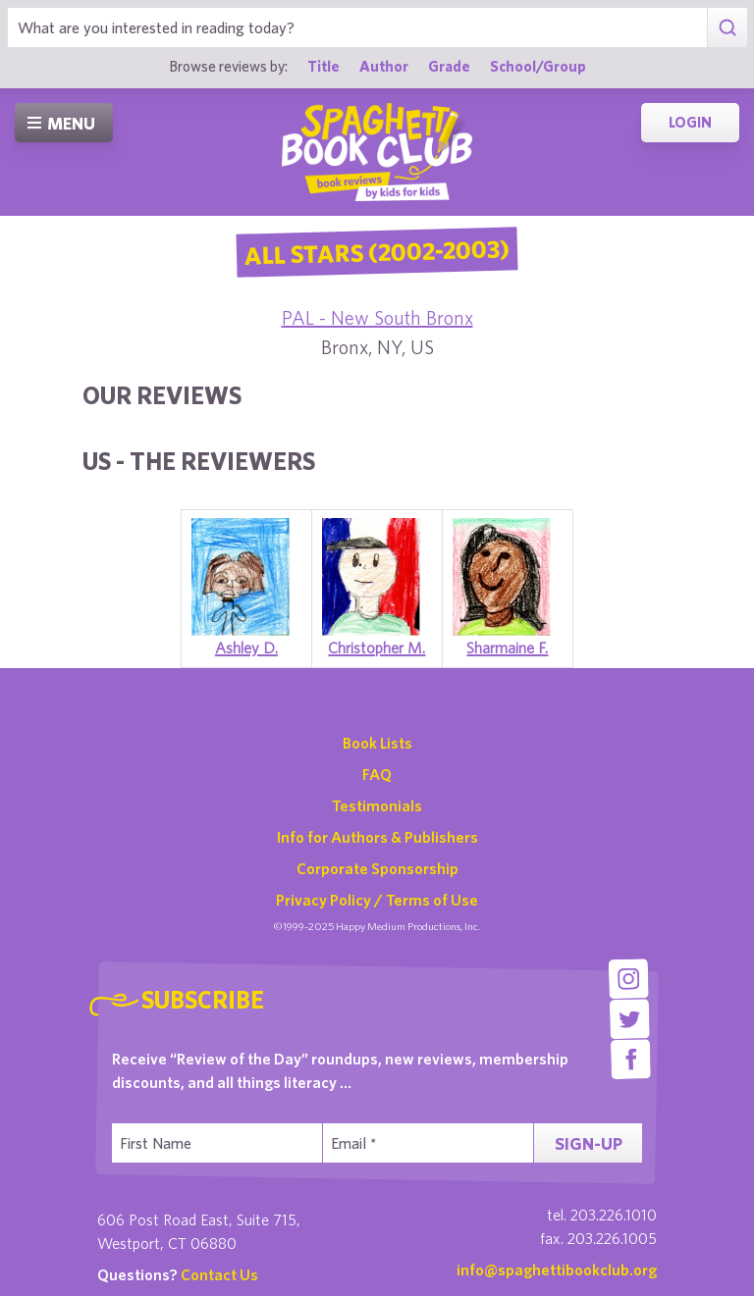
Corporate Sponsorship (377, 868)
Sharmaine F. (507, 647)
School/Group (538, 66)
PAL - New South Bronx (377, 317)
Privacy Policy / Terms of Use (377, 899)
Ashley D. (246, 647)
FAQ (377, 774)
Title (323, 66)
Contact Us (219, 1274)
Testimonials (377, 805)
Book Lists (377, 743)
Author (383, 66)
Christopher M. (376, 647)
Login (690, 122)
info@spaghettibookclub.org (557, 1269)
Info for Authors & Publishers (377, 837)
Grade (449, 66)
